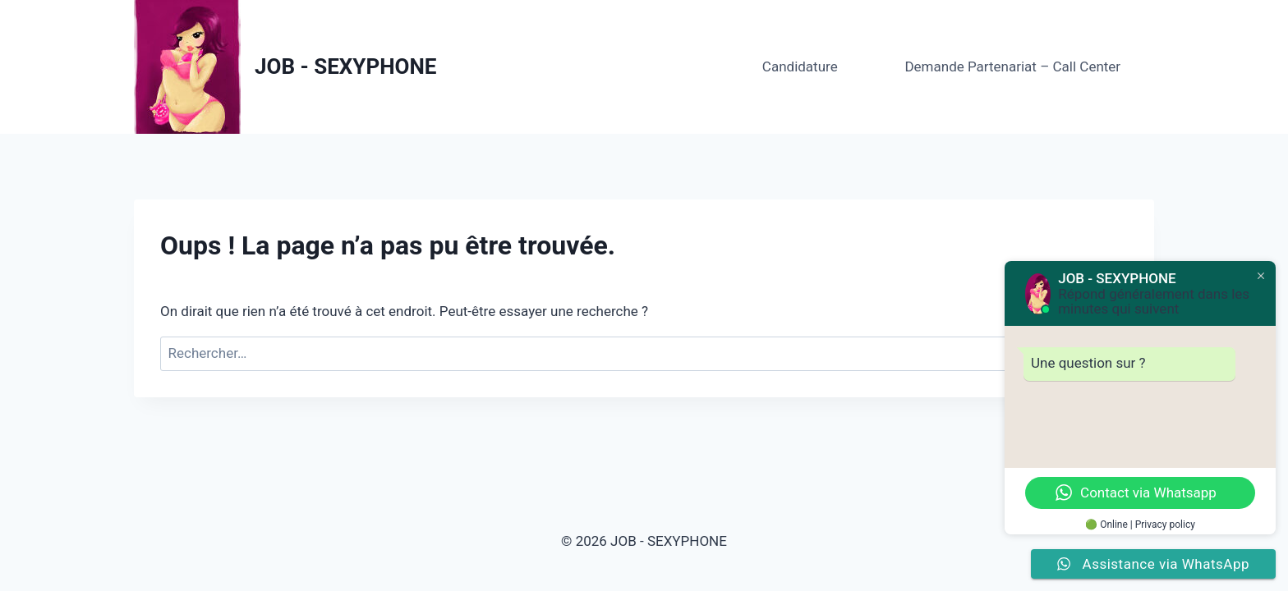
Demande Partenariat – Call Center (1012, 66)
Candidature (800, 66)
